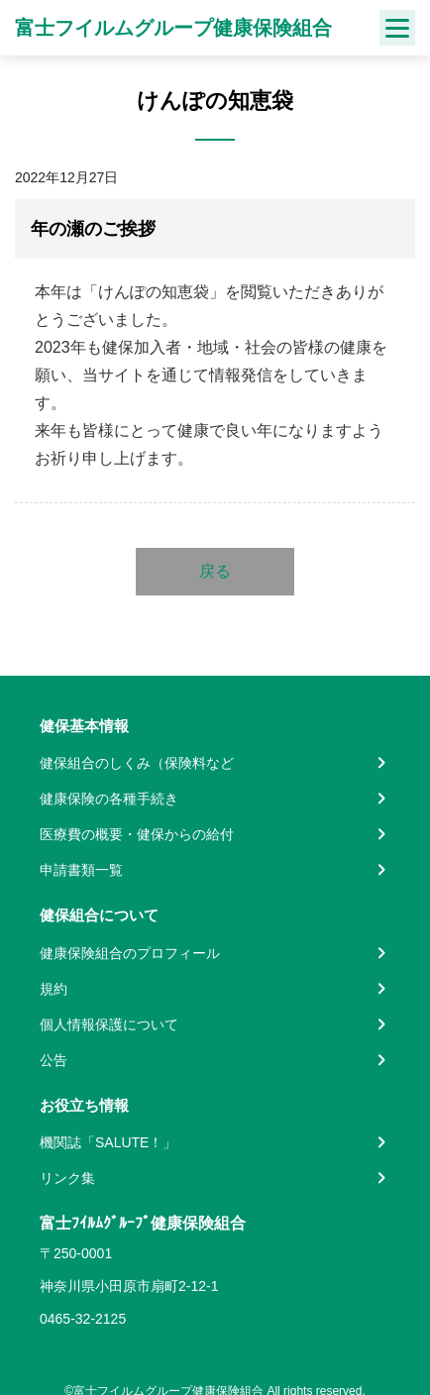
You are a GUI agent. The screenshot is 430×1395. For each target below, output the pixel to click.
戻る (215, 571)
